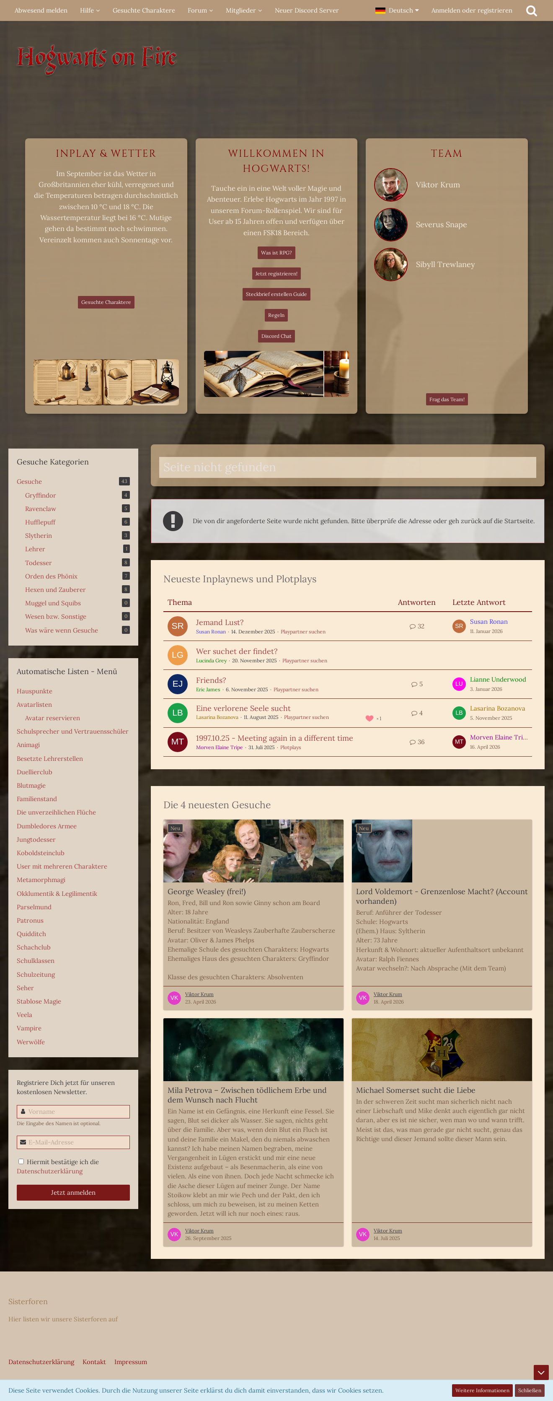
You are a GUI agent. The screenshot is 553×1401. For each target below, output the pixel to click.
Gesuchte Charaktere (106, 302)
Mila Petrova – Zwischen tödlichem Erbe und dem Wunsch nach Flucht (247, 1095)
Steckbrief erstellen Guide (276, 294)
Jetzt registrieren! (276, 273)
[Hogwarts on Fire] (276, 63)
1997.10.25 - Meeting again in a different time (274, 738)
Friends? (211, 680)
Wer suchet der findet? (237, 651)
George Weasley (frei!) (206, 891)
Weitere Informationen (482, 1390)
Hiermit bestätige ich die (58, 1166)
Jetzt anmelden (73, 1192)
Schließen (529, 1390)
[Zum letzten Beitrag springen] (459, 626)
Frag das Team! (447, 399)
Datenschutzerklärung (50, 1171)
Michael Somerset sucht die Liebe (415, 1090)
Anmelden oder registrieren (472, 10)
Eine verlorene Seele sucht (243, 708)
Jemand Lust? (220, 622)
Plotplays (290, 747)
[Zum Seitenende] (541, 1372)
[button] (397, 10)
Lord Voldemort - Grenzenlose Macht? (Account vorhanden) (442, 896)
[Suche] (532, 10)
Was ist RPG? (276, 252)
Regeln (276, 315)
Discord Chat (276, 336)
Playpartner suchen (303, 631)
